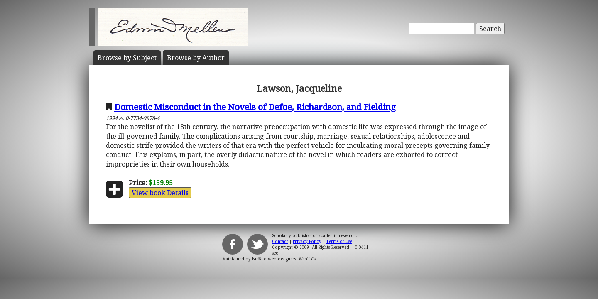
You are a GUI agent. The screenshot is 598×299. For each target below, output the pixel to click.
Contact (280, 241)
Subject (127, 57)
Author (196, 57)
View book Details (160, 192)
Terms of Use (339, 241)
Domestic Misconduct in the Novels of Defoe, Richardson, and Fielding (255, 107)
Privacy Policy (307, 241)
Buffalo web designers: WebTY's (284, 259)
